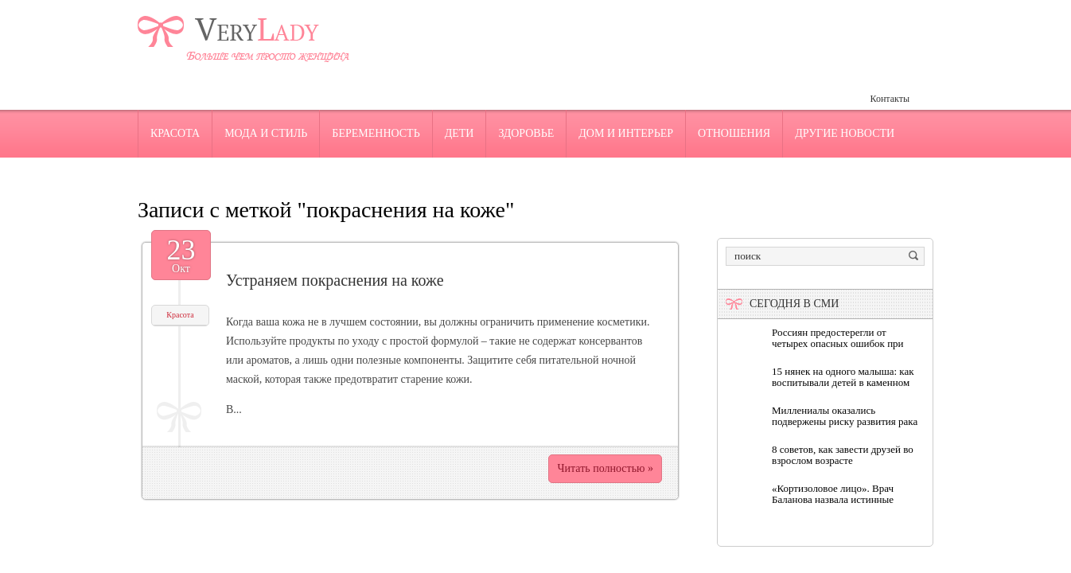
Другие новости (844, 133)
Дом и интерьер (625, 133)
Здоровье (526, 133)
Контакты (889, 98)
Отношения (734, 133)
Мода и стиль (265, 133)
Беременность (375, 133)
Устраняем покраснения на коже (335, 280)
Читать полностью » (605, 468)
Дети (459, 133)
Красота (175, 133)
